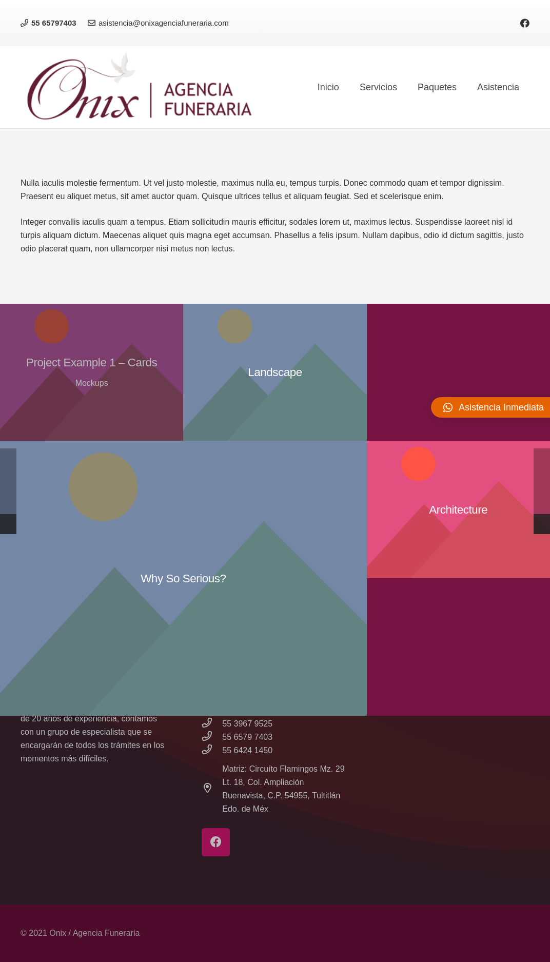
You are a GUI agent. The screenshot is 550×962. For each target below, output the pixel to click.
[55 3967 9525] (212, 724)
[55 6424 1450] (212, 750)
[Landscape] (274, 372)
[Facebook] (524, 23)
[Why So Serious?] (183, 578)
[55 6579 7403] (212, 737)
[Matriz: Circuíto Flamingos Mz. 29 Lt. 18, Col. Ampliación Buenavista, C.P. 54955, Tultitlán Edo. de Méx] (212, 789)
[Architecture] (458, 509)
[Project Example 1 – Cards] (91, 372)
